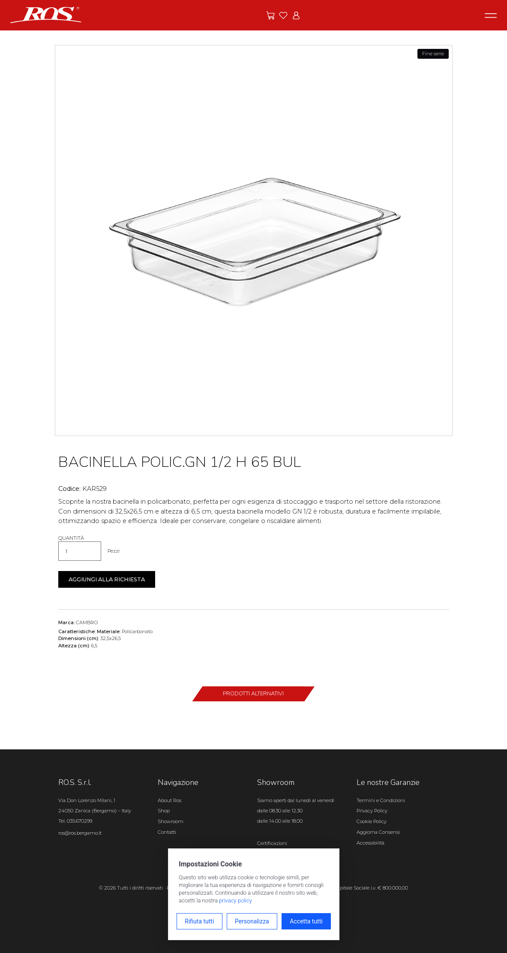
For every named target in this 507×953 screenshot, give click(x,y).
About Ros (169, 800)
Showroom (170, 821)
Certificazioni (272, 843)
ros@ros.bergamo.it (80, 833)
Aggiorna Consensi (378, 832)
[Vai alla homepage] (45, 15)
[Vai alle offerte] (270, 15)
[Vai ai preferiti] (283, 15)
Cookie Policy (372, 821)
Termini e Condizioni (381, 800)
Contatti (167, 832)
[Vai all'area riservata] (296, 15)
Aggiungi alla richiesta (107, 579)
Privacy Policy (372, 811)
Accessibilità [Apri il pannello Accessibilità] (370, 843)
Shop (164, 811)
